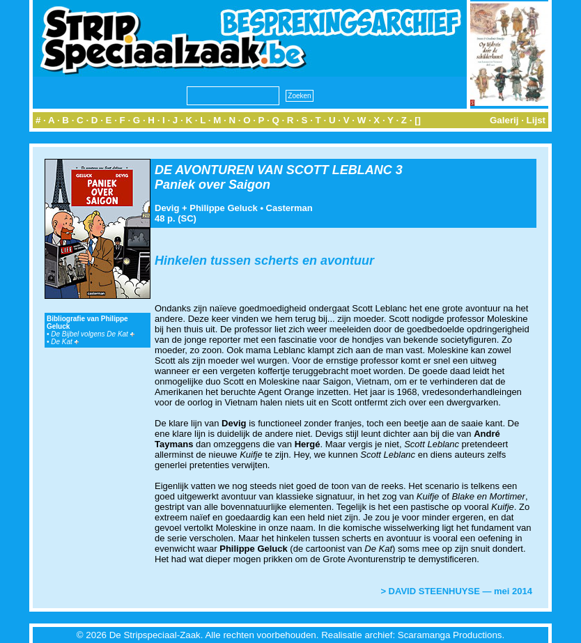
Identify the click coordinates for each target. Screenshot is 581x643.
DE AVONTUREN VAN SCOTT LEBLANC (273, 170)
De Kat (64, 342)
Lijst (536, 120)
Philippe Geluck (223, 208)
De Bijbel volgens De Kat (92, 334)
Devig (167, 208)
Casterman (289, 208)
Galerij (504, 120)
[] (418, 120)
